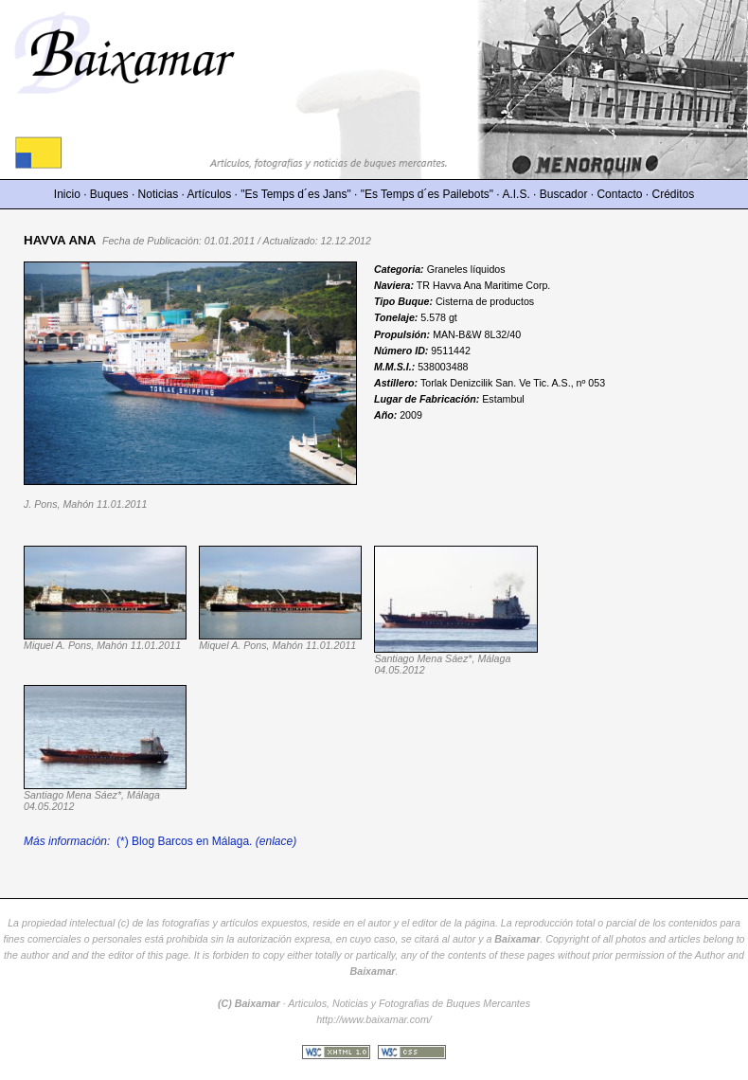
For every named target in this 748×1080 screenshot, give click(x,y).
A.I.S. (515, 194)
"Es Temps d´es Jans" (295, 194)
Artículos (209, 194)
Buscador (564, 194)
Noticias (158, 194)
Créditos (673, 194)
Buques (109, 194)
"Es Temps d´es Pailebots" (427, 194)
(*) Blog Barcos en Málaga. (160, 841)
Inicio (67, 194)
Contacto (619, 194)
